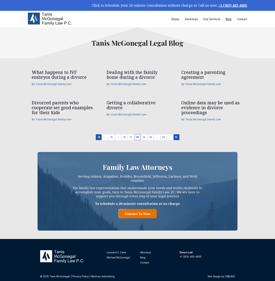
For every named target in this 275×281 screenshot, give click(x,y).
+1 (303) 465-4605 (232, 5)
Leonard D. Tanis (116, 252)
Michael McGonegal (118, 257)
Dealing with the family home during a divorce (132, 74)
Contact (242, 19)
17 (131, 137)
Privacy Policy (80, 276)
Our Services (211, 19)
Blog (229, 19)
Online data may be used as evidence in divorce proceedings (210, 107)
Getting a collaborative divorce (131, 105)
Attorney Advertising (103, 276)
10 (111, 137)
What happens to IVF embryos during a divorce (59, 74)
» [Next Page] (176, 137)
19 (144, 137)
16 (124, 137)
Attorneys (191, 19)
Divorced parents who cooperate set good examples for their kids (62, 107)
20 (150, 137)
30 (163, 137)
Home (175, 19)
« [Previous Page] (99, 137)
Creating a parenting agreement (203, 74)
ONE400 (230, 276)
